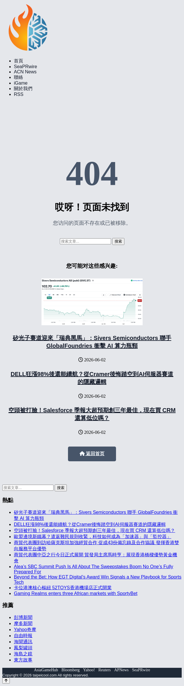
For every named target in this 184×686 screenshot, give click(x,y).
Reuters (104, 670)
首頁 (18, 60)
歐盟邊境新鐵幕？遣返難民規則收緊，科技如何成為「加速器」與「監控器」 (92, 536)
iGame (20, 83)
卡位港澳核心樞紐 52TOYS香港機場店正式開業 (63, 587)
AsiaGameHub (46, 670)
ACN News (25, 71)
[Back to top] (6, 681)
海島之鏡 (23, 653)
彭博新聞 (23, 617)
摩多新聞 (23, 623)
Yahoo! (89, 670)
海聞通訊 (23, 641)
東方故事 (23, 659)
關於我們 (23, 88)
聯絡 (18, 77)
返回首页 (92, 453)
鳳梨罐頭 (23, 647)
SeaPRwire (25, 66)
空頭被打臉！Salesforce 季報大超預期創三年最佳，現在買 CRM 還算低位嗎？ (94, 530)
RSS (18, 94)
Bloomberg (71, 670)
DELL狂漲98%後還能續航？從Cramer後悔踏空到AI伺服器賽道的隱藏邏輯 (90, 524)
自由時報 (23, 635)
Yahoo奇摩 (25, 629)
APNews (121, 670)
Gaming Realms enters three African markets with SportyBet (75, 593)
